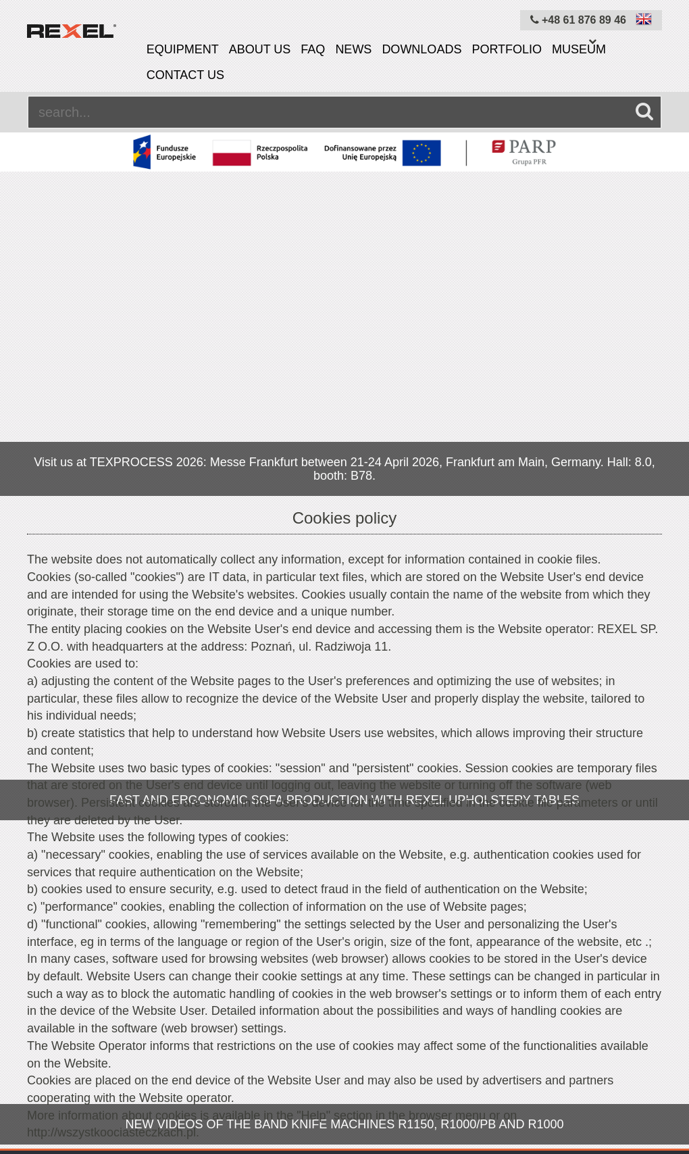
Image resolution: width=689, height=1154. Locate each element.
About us (260, 49)
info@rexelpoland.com (626, 924)
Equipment (183, 49)
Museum (579, 49)
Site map (328, 1105)
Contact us (185, 75)
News (353, 49)
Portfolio (506, 49)
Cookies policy (250, 1105)
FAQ (313, 49)
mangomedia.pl (632, 1144)
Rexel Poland (138, 1144)
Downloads (421, 49)
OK (316, 877)
